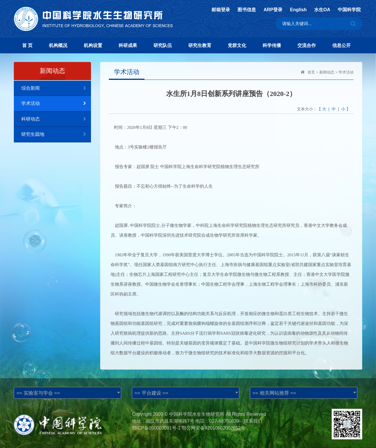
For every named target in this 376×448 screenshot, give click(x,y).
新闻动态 (326, 72)
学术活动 (56, 103)
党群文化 (237, 45)
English (298, 10)
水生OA (322, 10)
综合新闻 (56, 88)
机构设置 (93, 45)
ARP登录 (272, 10)
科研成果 (128, 45)
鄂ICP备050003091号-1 (156, 428)
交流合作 (306, 45)
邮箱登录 (221, 10)
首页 (311, 72)
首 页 (27, 45)
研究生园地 (56, 134)
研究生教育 (199, 45)
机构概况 (58, 45)
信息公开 (341, 45)
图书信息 (247, 10)
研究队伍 (162, 45)
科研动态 (56, 119)
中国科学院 (349, 10)
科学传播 (272, 45)
